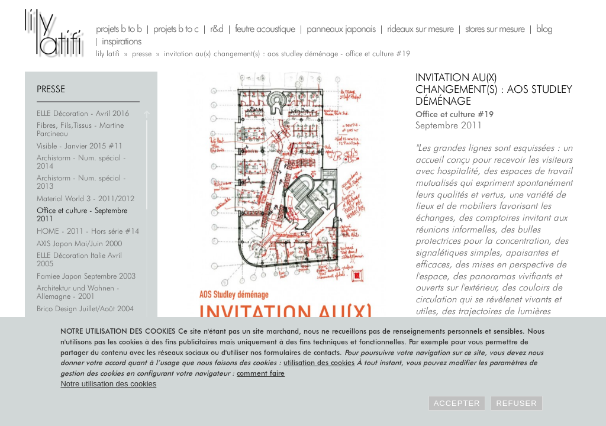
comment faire (261, 373)
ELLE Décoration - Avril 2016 (83, 113)
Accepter (457, 403)
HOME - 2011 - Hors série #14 (88, 230)
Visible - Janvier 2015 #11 (80, 145)
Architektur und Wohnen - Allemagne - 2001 (78, 292)
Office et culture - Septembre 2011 (82, 214)
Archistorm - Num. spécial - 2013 (81, 182)
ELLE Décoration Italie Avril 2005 (79, 259)
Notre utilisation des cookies (108, 383)
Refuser (516, 403)
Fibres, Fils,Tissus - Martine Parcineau (80, 129)
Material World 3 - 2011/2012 (85, 198)
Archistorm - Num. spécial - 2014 (81, 161)
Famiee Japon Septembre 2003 (86, 275)
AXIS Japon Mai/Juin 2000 (79, 243)
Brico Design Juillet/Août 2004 (85, 308)
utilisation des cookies (318, 362)
